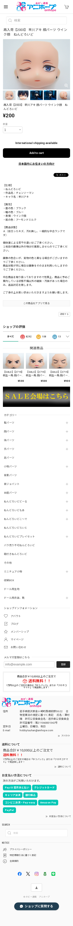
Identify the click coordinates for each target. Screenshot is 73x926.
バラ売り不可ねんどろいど (19, 545)
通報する (64, 314)
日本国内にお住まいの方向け (36, 163)
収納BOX (9, 580)
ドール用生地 (11, 589)
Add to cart (36, 152)
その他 (8, 562)
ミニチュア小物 (13, 571)
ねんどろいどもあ (14, 510)
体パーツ (9, 440)
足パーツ (9, 457)
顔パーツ (9, 431)
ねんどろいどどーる (15, 501)
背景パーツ (10, 475)
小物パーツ (10, 466)
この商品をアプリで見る (36, 303)
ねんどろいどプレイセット (19, 536)
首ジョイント (11, 484)
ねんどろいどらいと (15, 527)
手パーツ (9, 449)
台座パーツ (10, 492)
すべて (10, 336)
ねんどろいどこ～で (15, 519)
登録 (63, 664)
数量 (5, 124)
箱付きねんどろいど (15, 554)
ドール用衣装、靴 (14, 597)
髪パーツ (9, 422)
